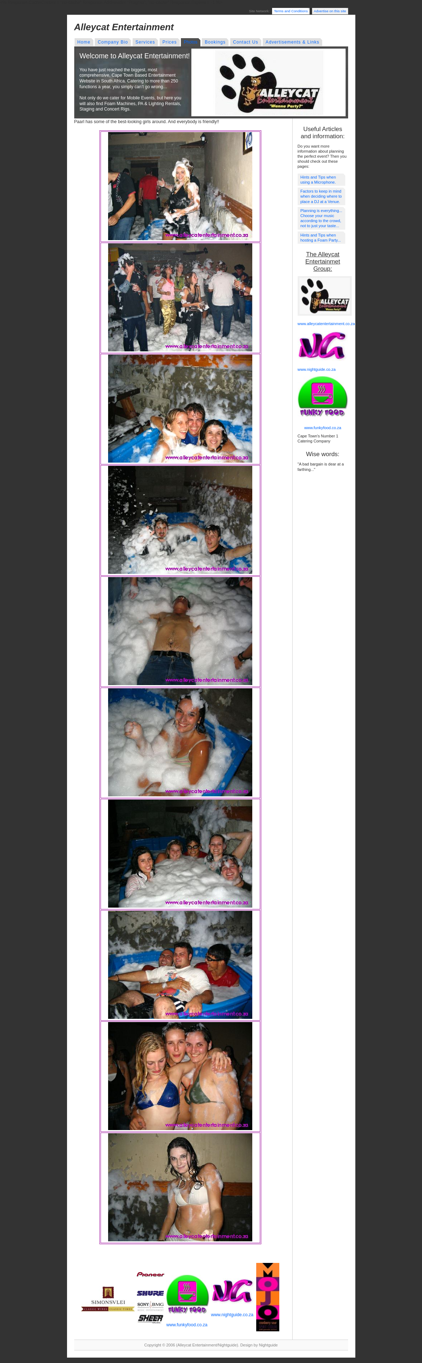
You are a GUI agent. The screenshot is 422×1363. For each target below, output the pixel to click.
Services (145, 42)
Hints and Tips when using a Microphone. (318, 179)
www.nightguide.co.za (232, 1314)
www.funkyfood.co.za (186, 1324)
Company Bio (113, 42)
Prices (170, 42)
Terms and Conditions (291, 11)
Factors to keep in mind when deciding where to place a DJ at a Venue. (321, 196)
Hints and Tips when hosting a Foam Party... (321, 237)
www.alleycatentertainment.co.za (326, 323)
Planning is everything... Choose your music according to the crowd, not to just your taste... (321, 218)
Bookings (215, 42)
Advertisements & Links (292, 42)
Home (83, 42)
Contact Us (245, 42)
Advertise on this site (330, 11)
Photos (190, 42)
